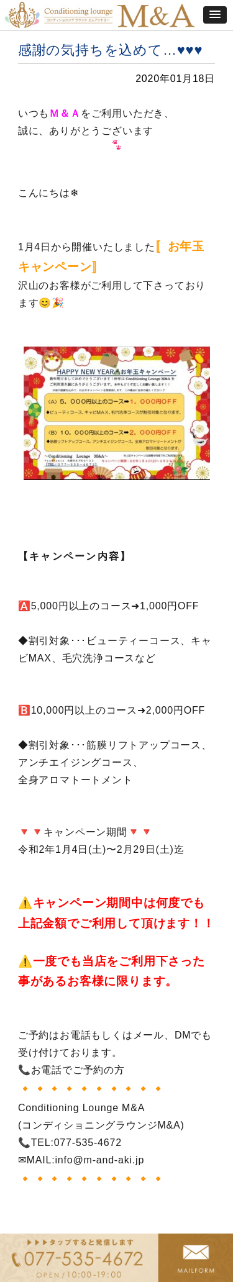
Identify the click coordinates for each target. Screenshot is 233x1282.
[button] (215, 15)
